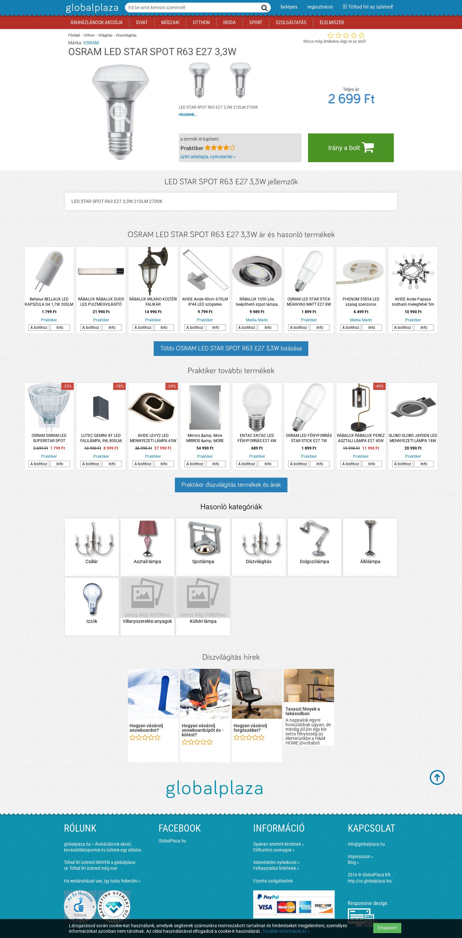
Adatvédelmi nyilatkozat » (276, 862)
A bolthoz (38, 327)
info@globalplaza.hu (366, 844)
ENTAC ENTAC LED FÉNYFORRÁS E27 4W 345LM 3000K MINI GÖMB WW (257, 438)
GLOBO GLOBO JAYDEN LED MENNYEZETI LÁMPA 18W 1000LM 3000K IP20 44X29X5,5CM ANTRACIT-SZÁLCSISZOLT (413, 438)
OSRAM (91, 42)
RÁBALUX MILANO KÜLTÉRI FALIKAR (153, 302)
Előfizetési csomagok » (273, 850)
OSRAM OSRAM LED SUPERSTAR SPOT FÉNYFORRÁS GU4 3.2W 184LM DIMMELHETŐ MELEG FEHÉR (49, 438)
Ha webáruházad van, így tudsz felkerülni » (102, 881)
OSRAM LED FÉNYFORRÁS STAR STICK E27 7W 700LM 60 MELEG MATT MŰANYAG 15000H (309, 438)
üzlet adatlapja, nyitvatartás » (208, 156)
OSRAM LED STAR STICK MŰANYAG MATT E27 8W (309, 302)
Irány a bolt (351, 147)
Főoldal (74, 35)
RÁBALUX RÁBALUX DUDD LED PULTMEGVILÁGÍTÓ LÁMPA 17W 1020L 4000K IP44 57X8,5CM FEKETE (101, 302)
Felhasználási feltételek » (276, 868)
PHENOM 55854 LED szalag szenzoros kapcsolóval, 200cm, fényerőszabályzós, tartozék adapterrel (361, 302)
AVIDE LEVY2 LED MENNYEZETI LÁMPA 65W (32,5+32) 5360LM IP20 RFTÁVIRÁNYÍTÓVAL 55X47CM (153, 438)
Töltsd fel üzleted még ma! (93, 868)
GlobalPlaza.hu (172, 840)
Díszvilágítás (126, 35)
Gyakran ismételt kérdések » (278, 844)
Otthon (89, 35)
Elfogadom (387, 928)
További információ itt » (286, 931)
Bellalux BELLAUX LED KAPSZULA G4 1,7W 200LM (49, 302)
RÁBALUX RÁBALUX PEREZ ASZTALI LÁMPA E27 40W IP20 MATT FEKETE (361, 438)
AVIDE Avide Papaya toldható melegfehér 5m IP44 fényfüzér (413, 302)
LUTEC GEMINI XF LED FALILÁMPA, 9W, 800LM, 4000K (101, 438)
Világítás (105, 35)
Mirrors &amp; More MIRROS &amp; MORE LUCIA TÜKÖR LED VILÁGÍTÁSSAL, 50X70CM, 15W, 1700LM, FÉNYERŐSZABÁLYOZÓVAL (205, 438)
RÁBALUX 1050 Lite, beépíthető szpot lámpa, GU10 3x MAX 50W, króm (257, 302)
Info (59, 327)
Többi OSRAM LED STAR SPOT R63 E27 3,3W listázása (231, 348)
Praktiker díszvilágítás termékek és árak (231, 485)
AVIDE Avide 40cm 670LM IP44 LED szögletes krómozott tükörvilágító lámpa (205, 302)
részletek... (188, 114)
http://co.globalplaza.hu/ (370, 881)
